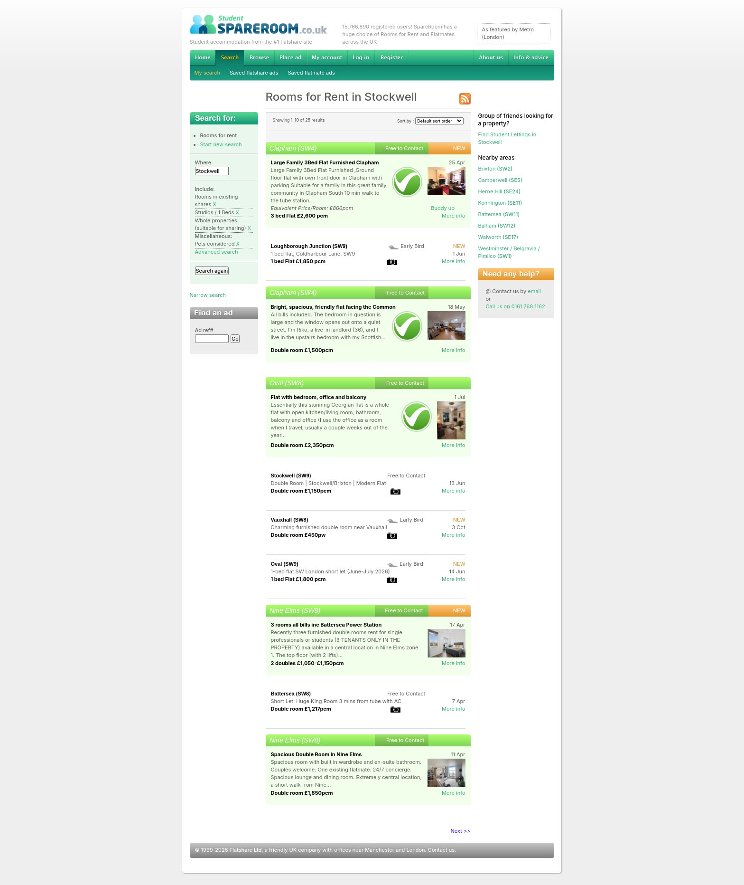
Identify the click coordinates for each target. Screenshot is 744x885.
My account (327, 57)
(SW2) (495, 168)
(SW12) (497, 225)
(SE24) (499, 191)
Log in (360, 57)
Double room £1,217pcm (301, 708)
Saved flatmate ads (311, 72)
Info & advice (531, 57)
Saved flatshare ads (254, 72)
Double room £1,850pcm (302, 793)
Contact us (441, 850)
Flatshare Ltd (246, 850)
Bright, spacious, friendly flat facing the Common (333, 307)
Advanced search (216, 251)
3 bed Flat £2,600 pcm (299, 215)
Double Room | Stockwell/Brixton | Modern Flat (328, 483)
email (534, 291)
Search (229, 58)
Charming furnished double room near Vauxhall (329, 527)
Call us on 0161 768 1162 (515, 306)
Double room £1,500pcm (302, 350)
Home (202, 57)
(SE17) (498, 237)
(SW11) (499, 214)
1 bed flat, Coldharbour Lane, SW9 (313, 253)
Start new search (221, 144)
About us (490, 57)
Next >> (461, 831)
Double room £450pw (298, 535)
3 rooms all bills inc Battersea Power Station (326, 624)
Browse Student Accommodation (259, 57)
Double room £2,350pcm (302, 445)
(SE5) (500, 180)
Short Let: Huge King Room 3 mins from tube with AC (336, 701)
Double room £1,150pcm (301, 490)
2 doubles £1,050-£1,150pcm (307, 663)
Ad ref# (204, 330)
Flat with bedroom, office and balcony (319, 397)
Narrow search (208, 295)
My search (208, 72)
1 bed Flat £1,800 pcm (298, 579)
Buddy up (443, 208)
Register (391, 57)
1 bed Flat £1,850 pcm (298, 261)
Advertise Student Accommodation (290, 57)
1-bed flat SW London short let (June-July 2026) (330, 571)
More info (453, 215)
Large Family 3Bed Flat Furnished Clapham (325, 162)
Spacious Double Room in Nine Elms (316, 754)
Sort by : (430, 121)
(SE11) (500, 203)
